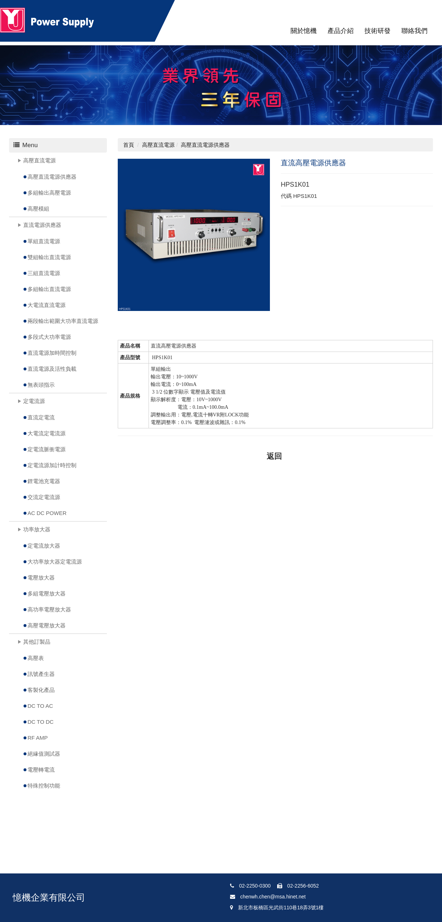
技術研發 (377, 30)
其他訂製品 (36, 642)
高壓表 (36, 658)
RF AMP (38, 738)
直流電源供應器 (42, 225)
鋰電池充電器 (44, 481)
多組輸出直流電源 (49, 289)
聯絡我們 (414, 30)
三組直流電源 (44, 273)
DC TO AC (40, 706)
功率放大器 (36, 529)
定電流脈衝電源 (47, 449)
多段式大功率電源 (49, 337)
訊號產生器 (41, 674)
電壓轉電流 (41, 770)
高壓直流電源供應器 (52, 177)
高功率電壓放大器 (49, 609)
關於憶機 (304, 30)
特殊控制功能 (44, 785)
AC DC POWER (47, 513)
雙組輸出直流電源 (49, 257)
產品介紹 (341, 30)
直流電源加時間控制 (52, 353)
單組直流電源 (44, 241)
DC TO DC (41, 722)
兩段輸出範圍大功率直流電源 (63, 321)
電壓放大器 (41, 577)
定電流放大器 (44, 546)
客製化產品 (41, 690)
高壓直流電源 (39, 160)
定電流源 (34, 401)
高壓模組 (38, 208)
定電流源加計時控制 (52, 465)
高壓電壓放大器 (47, 625)
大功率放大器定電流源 (55, 561)
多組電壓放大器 (47, 593)
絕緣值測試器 (44, 754)
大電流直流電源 (47, 305)
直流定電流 (41, 417)
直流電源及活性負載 (52, 369)
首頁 (128, 145)
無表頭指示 (41, 385)
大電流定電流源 (47, 433)
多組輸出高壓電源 (49, 193)
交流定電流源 (44, 497)
